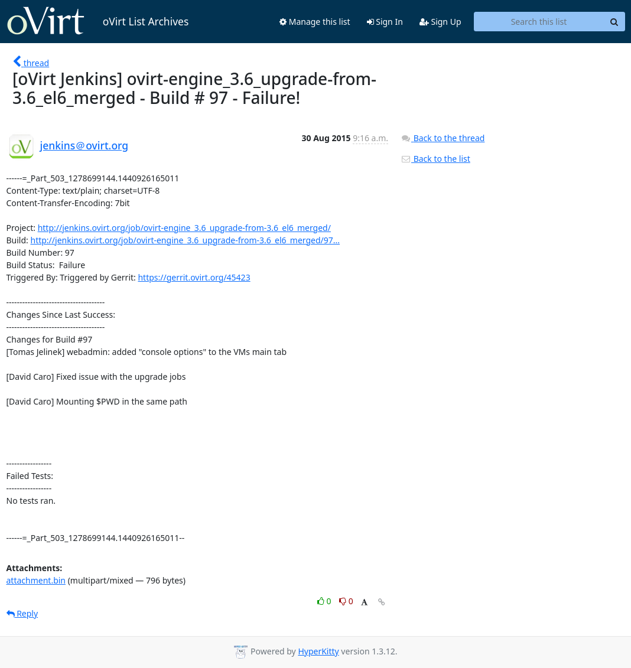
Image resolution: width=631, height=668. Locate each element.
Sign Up (440, 21)
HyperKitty (318, 651)
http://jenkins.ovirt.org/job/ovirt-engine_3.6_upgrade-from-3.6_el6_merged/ (184, 227)
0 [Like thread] (325, 601)
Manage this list (314, 21)
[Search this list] (539, 22)
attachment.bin (36, 580)
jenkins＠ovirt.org (84, 145)
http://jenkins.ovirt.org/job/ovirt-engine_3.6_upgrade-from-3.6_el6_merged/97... (185, 240)
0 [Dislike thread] (346, 601)
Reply (22, 613)
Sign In (385, 21)
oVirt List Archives (97, 21)
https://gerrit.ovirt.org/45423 (194, 277)
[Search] (614, 22)
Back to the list (435, 158)
